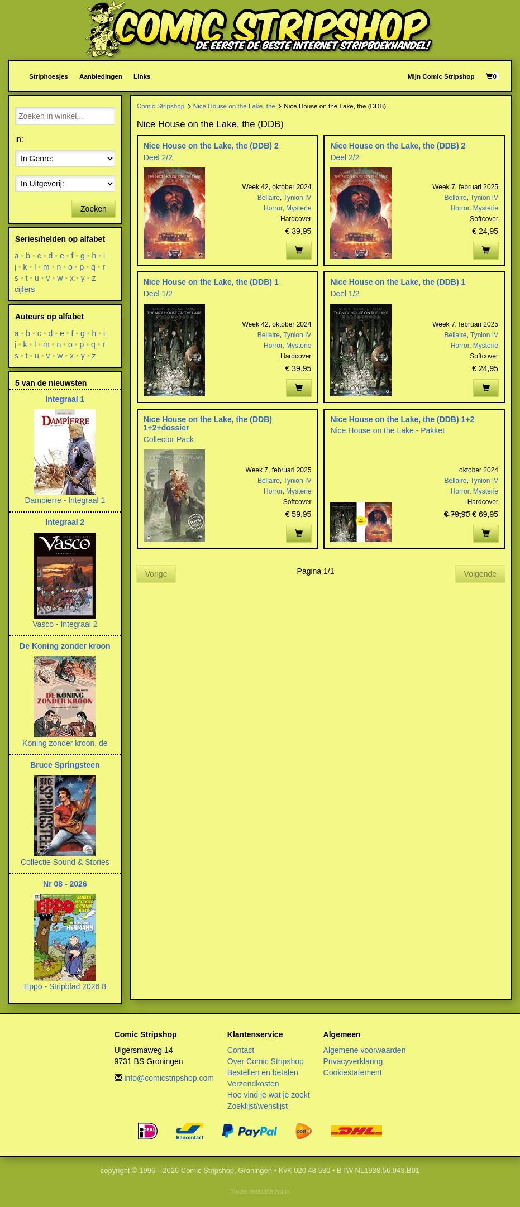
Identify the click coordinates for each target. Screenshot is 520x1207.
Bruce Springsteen (64, 764)
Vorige (156, 573)
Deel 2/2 (158, 157)
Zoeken (93, 208)
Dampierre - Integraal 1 (65, 500)
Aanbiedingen (100, 76)
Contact (240, 1050)
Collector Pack (169, 439)
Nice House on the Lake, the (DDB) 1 (211, 281)
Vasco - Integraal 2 (64, 624)
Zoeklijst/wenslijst (257, 1105)
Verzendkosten (253, 1083)
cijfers (25, 289)
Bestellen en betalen (262, 1072)
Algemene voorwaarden (364, 1050)
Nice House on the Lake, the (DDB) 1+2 (402, 419)
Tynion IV (297, 198)
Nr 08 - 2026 (65, 883)
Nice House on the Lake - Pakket (387, 430)
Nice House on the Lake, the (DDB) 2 (211, 145)
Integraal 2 (64, 522)
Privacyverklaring (353, 1061)
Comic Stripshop (161, 105)
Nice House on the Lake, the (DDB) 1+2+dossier (208, 423)
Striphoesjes (48, 76)
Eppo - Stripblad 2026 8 (65, 986)
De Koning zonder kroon (65, 645)
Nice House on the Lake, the (234, 105)
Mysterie (298, 208)
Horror (273, 208)
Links (141, 76)
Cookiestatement (352, 1072)
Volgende (480, 573)
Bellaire (268, 198)
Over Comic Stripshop (265, 1061)
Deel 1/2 (158, 293)
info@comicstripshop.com (169, 1078)
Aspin (281, 1191)
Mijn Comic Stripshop (441, 76)
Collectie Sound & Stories (65, 862)
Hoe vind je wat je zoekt (268, 1094)
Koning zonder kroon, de (65, 743)
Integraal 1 (64, 399)
